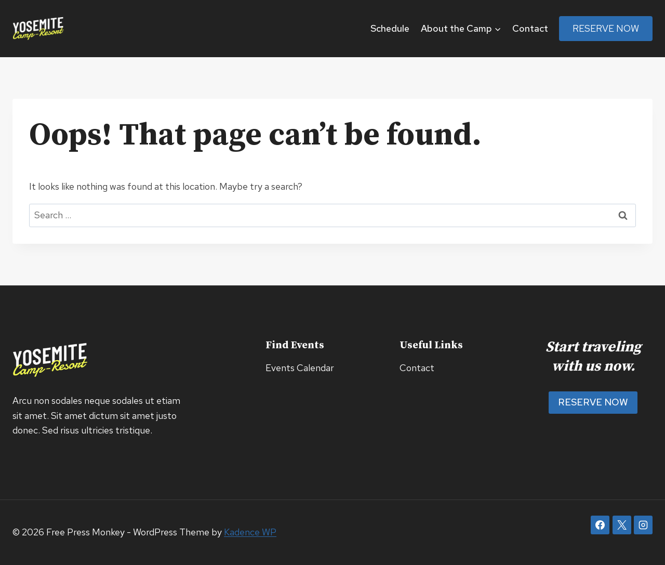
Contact (530, 28)
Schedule (389, 28)
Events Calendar (299, 368)
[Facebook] (600, 525)
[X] (622, 525)
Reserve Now (606, 28)
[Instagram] (643, 525)
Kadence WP (250, 532)
